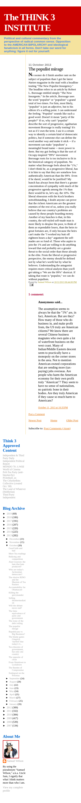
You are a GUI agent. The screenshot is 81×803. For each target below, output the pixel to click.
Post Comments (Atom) (57, 428)
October (14, 545)
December (15, 539)
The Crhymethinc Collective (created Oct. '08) (12, 483)
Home (53, 420)
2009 (9, 718)
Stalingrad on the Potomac (16, 674)
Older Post (72, 420)
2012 (9, 707)
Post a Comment (37, 414)
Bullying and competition (16, 557)
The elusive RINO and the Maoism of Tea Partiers (17, 581)
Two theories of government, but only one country (16, 650)
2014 (9, 531)
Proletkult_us (9, 478)
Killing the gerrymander (16, 593)
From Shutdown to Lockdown (17, 663)
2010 (9, 714)
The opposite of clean (16, 658)
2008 (9, 722)
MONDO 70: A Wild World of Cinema (13, 468)
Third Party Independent (9, 496)
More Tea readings (17, 553)
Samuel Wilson (15, 760)
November (15, 542)
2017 (9, 521)
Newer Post (35, 420)
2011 (9, 711)
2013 (9, 535)
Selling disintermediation (17, 600)
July (12, 685)
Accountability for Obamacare (17, 588)
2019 (9, 513)
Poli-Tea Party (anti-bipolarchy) (13, 474)
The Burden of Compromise (16, 669)
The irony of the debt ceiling (16, 622)
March (13, 697)
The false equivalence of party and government (17, 614)
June (12, 688)
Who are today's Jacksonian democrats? (16, 572)
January (13, 704)
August (13, 681)
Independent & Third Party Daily (13, 457)
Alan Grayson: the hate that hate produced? (17, 564)
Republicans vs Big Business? (17, 632)
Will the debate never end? (15, 606)
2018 (9, 517)
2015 (9, 528)
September (15, 678)
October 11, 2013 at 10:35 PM (53, 407)
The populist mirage (14, 627)
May (12, 691)
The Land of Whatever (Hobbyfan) (14, 490)
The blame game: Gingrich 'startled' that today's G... (16, 640)
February (14, 700)
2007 (9, 725)
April (12, 694)
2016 (9, 524)
